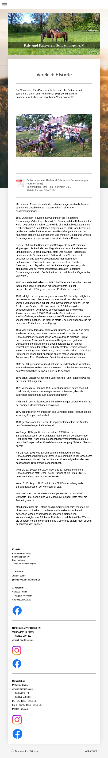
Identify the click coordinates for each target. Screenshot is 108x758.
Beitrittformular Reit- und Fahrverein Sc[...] (49, 187)
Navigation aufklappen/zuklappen (54, 4)
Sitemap (34, 751)
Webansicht (91, 751)
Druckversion (20, 751)
